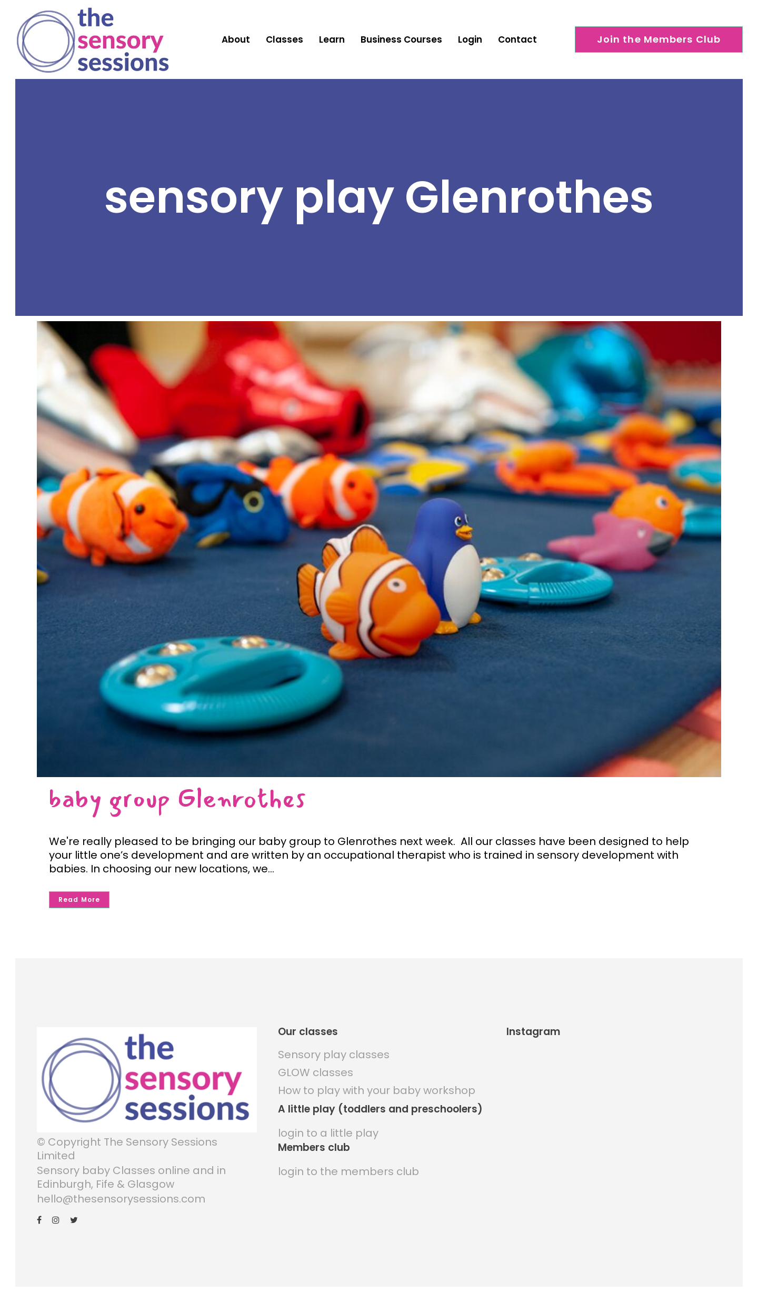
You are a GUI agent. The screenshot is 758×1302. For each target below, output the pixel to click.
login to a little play (328, 1133)
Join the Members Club (659, 39)
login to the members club (348, 1171)
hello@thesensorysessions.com (121, 1198)
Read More (79, 899)
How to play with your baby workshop (376, 1090)
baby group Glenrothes (177, 798)
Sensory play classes (334, 1054)
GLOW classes (315, 1072)
